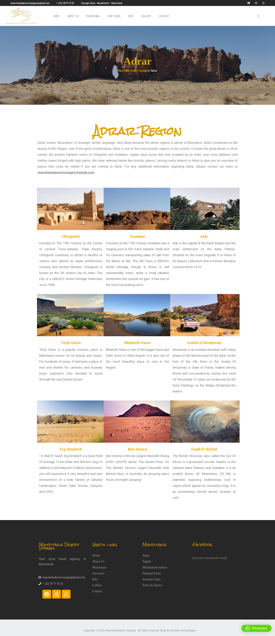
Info (130, 16)
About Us (73, 16)
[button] (256, 628)
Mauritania (93, 16)
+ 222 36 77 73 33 (65, 3)
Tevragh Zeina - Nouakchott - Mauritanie (101, 3)
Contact (164, 16)
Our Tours (114, 16)
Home (56, 16)
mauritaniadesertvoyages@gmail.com (30, 3)
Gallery (146, 16)
